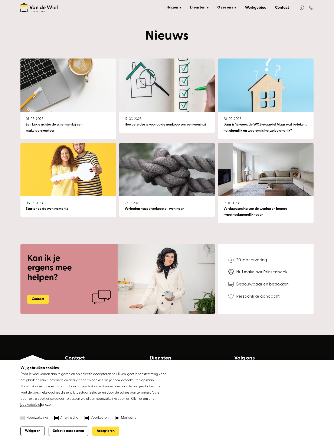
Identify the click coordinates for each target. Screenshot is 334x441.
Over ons (225, 8)
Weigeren (32, 431)
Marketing (126, 418)
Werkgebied (255, 8)
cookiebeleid (30, 405)
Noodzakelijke (34, 418)
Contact (282, 8)
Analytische (66, 418)
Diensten (197, 8)
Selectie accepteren (68, 431)
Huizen (172, 8)
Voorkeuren (97, 418)
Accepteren (106, 431)
